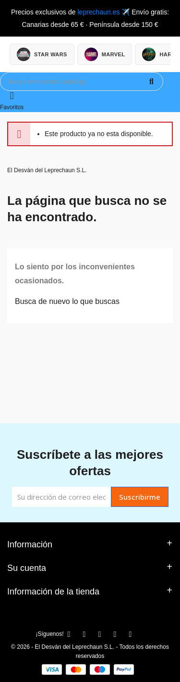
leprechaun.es (98, 12)
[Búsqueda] (81, 81)
